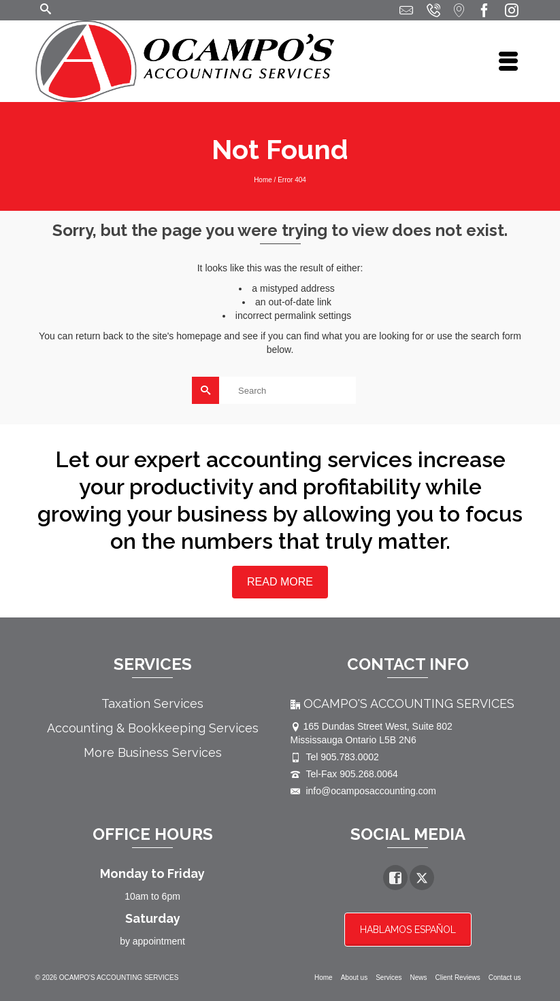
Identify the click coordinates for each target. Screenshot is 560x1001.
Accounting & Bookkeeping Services (153, 728)
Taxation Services (152, 703)
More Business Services (153, 752)
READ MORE (280, 582)
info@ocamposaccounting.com (364, 790)
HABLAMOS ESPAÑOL (408, 929)
